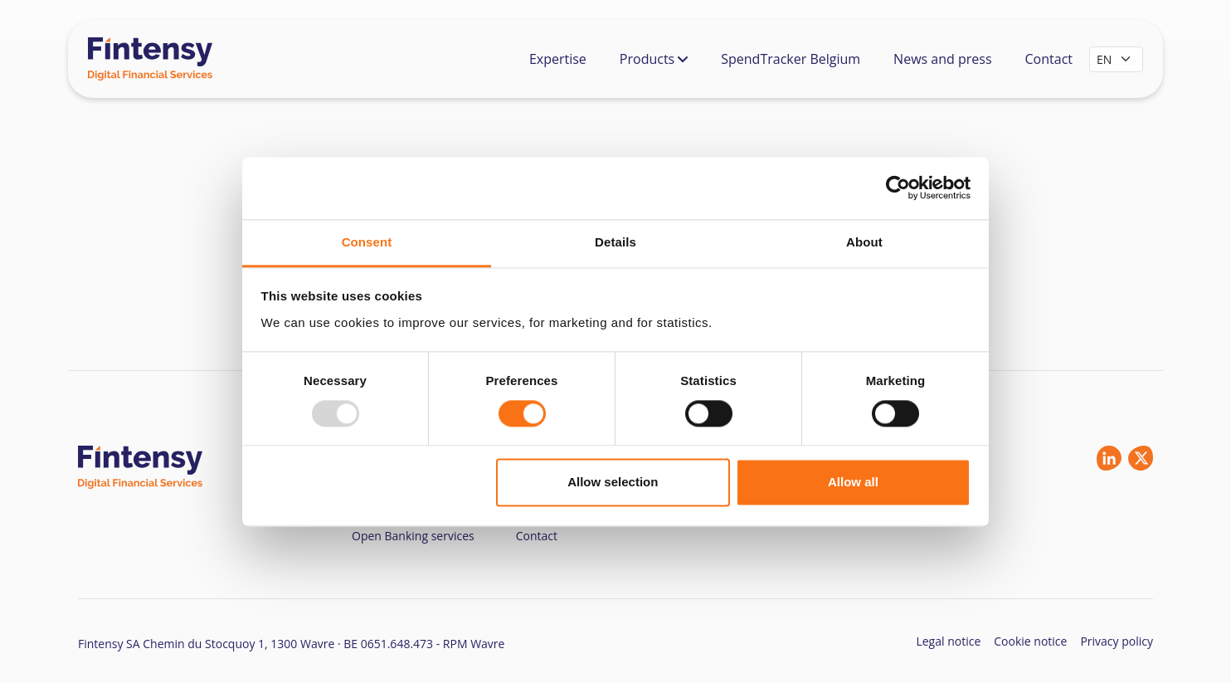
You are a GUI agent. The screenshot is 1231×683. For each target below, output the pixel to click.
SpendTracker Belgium (790, 59)
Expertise (557, 59)
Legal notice (948, 641)
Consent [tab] (367, 242)
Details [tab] (615, 242)
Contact (1049, 59)
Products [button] (654, 59)
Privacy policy (1116, 641)
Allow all (853, 483)
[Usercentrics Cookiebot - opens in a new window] (898, 187)
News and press (942, 59)
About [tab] (864, 242)
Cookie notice (1030, 641)
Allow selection (612, 483)
